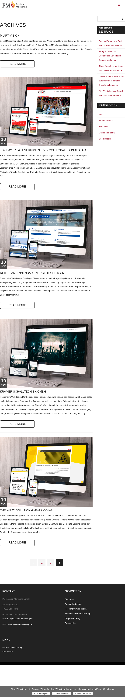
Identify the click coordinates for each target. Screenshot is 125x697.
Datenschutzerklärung (12, 647)
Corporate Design (73, 618)
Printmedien (70, 623)
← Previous (33, 562)
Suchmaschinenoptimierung (77, 613)
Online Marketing (107, 133)
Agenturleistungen (73, 604)
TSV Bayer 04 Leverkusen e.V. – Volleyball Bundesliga (43, 150)
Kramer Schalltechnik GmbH (23, 391)
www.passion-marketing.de (20, 624)
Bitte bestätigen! (41, 693)
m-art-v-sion (10, 35)
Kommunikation (106, 120)
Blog (101, 114)
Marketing (103, 126)
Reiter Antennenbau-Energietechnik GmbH (34, 273)
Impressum (7, 651)
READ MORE (17, 63)
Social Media (105, 139)
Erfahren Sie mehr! (83, 693)
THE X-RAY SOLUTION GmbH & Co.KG (26, 510)
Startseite (69, 599)
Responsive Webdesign (76, 609)
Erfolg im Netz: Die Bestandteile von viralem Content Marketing (110, 55)
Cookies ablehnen (61, 693)
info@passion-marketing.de (19, 618)
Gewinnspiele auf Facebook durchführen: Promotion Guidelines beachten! (111, 80)
